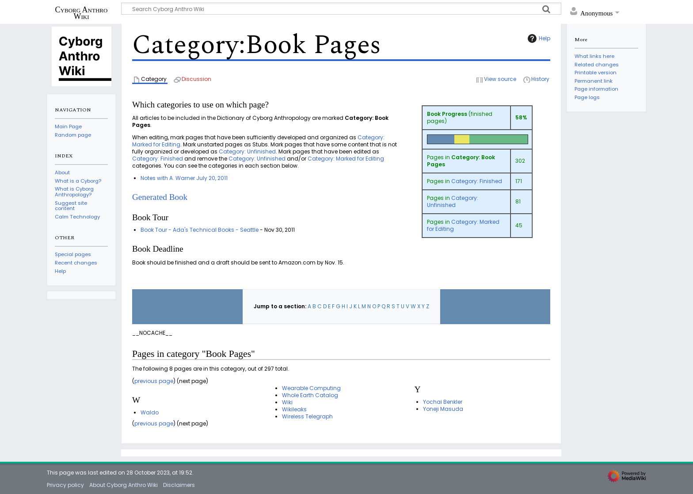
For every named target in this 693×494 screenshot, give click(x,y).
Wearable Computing (311, 388)
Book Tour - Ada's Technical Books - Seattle (200, 230)
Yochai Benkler (442, 402)
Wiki (287, 402)
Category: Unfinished (452, 201)
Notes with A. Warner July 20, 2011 (184, 178)
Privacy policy (65, 485)
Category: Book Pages (461, 160)
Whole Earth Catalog (310, 395)
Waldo (150, 412)
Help (537, 38)
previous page (153, 381)
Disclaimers (179, 485)
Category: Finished (476, 181)
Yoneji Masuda (443, 409)
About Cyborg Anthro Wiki (123, 485)
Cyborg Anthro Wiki (81, 12)
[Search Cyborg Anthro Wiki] (341, 8)
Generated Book (159, 197)
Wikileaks (294, 409)
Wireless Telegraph (307, 416)
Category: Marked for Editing (463, 225)
